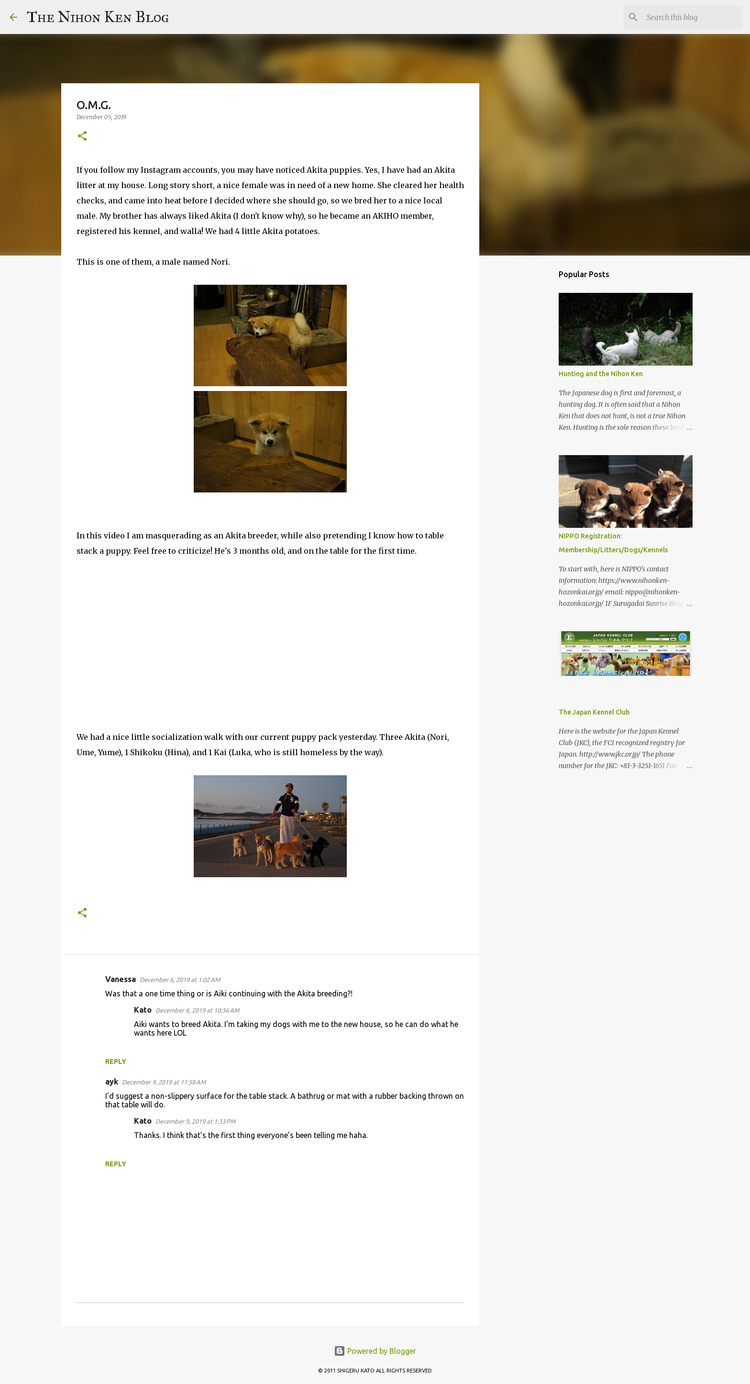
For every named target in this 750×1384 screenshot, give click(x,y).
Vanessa (120, 979)
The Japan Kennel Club (594, 712)
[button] (82, 136)
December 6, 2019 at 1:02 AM (180, 979)
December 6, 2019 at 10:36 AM (197, 1010)
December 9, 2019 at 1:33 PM (195, 1121)
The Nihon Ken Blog (98, 17)
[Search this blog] (692, 17)
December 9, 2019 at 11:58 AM (164, 1082)
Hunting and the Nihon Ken (601, 374)
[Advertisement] (528, 413)
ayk (111, 1081)
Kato (143, 1009)
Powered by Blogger (375, 1351)
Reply (115, 1061)
